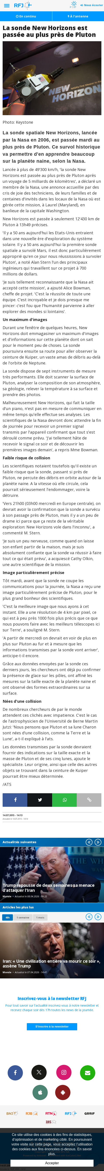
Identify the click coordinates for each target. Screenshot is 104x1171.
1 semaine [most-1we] (23, 917)
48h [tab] (7, 917)
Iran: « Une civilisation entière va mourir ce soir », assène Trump (51, 963)
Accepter (52, 1163)
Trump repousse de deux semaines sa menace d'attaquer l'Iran (49, 887)
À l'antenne (78, 16)
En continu (26, 16)
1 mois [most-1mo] (40, 917)
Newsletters (87, 1072)
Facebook (15, 1072)
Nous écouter (93, 5)
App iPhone (40, 1092)
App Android (62, 1092)
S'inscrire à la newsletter (52, 1026)
